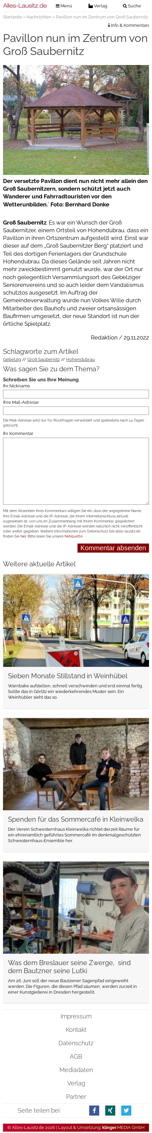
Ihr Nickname (16, 385)
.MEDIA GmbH (123, 1127)
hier (23, 536)
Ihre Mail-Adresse (21, 402)
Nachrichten (38, 16)
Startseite (12, 16)
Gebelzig (12, 359)
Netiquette (73, 536)
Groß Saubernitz (43, 359)
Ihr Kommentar (18, 433)
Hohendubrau (80, 359)
